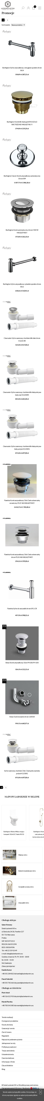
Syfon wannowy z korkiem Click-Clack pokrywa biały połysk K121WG (22, 772)
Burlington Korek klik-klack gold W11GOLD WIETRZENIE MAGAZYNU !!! (22, 123)
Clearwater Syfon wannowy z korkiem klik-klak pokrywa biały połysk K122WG (22, 447)
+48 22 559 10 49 (10, 950)
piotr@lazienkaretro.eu (25, 996)
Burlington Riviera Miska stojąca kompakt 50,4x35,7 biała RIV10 (14, 833)
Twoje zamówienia (8, 1051)
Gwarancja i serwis (8, 1028)
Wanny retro (22, 855)
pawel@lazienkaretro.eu (25, 983)
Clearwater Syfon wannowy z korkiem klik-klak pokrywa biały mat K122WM (22, 393)
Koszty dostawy (7, 1025)
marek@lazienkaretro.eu (25, 1005)
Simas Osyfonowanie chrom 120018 (22, 717)
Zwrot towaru (6, 1032)
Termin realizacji (7, 1017)
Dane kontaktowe (8, 1058)
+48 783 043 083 (8, 1005)
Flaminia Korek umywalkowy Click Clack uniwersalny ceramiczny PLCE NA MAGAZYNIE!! (22, 501)
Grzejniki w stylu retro (26, 887)
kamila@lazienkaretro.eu (25, 974)
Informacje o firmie (8, 1062)
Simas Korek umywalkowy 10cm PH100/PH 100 (22, 663)
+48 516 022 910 (8, 996)
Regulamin (5, 1036)
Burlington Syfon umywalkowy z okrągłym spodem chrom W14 (22, 69)
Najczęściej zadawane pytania (12, 1039)
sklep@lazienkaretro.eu (15, 954)
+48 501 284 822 (8, 974)
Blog (3, 1069)
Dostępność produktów (10, 1021)
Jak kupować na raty (8, 1043)
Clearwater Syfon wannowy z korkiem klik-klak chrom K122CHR (22, 339)
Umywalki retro (23, 903)
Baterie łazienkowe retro (27, 871)
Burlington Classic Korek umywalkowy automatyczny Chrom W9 (22, 177)
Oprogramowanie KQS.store (11, 1088)
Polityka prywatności (9, 1047)
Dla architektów (7, 1065)
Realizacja (31, 1088)
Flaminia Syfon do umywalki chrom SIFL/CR (22, 609)
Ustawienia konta (8, 1054)
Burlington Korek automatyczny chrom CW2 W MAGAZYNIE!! (22, 231)
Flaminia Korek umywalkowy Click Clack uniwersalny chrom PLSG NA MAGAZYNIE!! (22, 555)
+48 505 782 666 (8, 983)
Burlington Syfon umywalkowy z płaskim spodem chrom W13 (22, 285)
